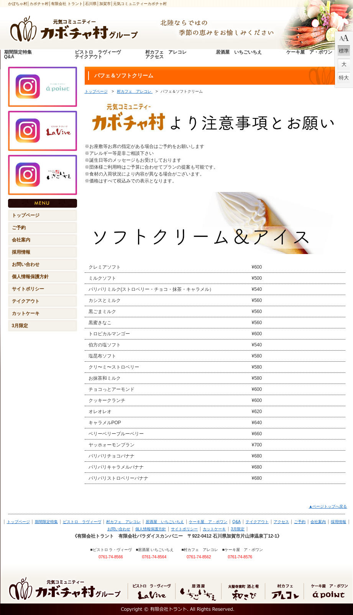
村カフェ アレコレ (135, 91)
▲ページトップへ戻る (328, 506)
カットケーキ (214, 529)
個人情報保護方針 (150, 529)
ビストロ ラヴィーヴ (82, 522)
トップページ (96, 91)
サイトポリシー (184, 529)
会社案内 (318, 522)
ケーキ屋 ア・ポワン (208, 522)
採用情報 (338, 522)
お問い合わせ (118, 529)
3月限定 (238, 529)
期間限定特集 (46, 522)
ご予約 (299, 522)
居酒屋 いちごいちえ (165, 522)
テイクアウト (257, 522)
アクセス (281, 522)
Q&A (236, 522)
